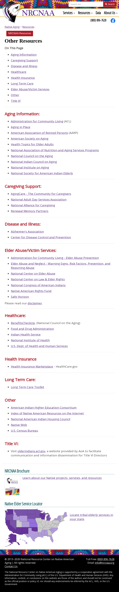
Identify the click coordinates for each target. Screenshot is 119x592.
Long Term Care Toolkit (27, 387)
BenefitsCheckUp (23, 323)
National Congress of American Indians (38, 285)
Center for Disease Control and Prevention (41, 237)
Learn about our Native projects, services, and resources (62, 478)
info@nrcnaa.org (104, 562)
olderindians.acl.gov (31, 451)
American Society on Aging (29, 139)
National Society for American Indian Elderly (42, 173)
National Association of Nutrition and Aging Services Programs (55, 150)
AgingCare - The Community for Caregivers (41, 194)
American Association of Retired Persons (39, 133)
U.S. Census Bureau (24, 431)
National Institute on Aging (30, 167)
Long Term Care (22, 83)
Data (98, 12)
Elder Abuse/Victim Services (30, 89)
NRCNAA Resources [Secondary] (19, 33)
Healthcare (18, 72)
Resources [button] (85, 12)
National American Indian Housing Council (40, 419)
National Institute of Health (30, 340)
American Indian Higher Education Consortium (44, 408)
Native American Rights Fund (31, 291)
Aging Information (24, 55)
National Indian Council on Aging (34, 162)
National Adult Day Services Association (38, 199)
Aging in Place (20, 127)
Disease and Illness (24, 66)
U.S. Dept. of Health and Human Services (39, 346)
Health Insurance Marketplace (32, 366)
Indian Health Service (26, 334)
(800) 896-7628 (98, 20)
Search (110, 4)
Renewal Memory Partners (29, 211)
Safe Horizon (20, 297)
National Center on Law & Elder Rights (38, 279)
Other (15, 95)
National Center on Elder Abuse (33, 274)
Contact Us (11, 566)
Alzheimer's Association (27, 232)
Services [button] (69, 12)
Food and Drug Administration (32, 329)
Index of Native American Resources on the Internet (47, 413)
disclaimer (35, 303)
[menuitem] (68, 12)
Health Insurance (23, 78)
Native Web (19, 425)
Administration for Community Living (37, 121)
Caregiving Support (24, 60)
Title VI (15, 101)
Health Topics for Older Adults (32, 144)
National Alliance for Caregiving (33, 205)
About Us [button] (110, 12)
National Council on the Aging (32, 156)
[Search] (85, 4)
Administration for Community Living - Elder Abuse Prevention (55, 258)
